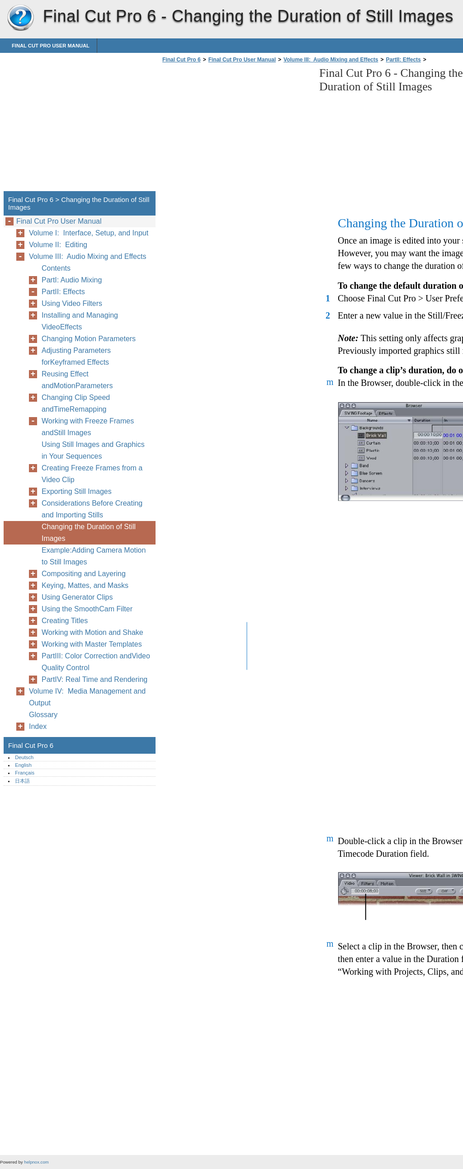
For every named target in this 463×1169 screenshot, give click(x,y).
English (23, 765)
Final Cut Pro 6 (20, 18)
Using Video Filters (72, 303)
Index (38, 726)
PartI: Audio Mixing (72, 280)
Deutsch (24, 757)
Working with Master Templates (92, 644)
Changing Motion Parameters (89, 339)
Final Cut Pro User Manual (51, 45)
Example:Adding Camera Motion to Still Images (94, 556)
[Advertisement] (236, 129)
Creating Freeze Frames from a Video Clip (92, 474)
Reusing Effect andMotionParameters (77, 380)
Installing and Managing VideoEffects (80, 321)
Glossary (43, 714)
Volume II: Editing (58, 245)
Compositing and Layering (84, 573)
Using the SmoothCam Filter (87, 609)
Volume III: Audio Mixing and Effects (330, 59)
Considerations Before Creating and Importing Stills (92, 509)
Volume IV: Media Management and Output (87, 697)
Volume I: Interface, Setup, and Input (88, 233)
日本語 (22, 781)
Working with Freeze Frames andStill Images (88, 427)
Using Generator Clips (77, 597)
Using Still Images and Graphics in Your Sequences (93, 450)
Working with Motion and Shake (92, 632)
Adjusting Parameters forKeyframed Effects (76, 356)
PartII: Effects (403, 59)
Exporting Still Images (77, 491)
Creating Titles (65, 620)
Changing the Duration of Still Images (89, 532)
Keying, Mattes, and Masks (85, 585)
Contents (56, 268)
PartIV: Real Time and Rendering (94, 679)
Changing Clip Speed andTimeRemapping (76, 403)
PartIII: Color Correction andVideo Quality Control (96, 661)
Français (24, 772)
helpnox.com (36, 1162)
